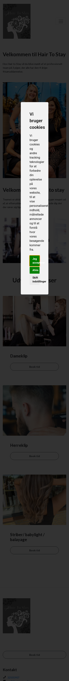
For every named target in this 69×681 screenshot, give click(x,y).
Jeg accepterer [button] (36, 260)
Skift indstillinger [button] (36, 279)
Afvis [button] (35, 270)
